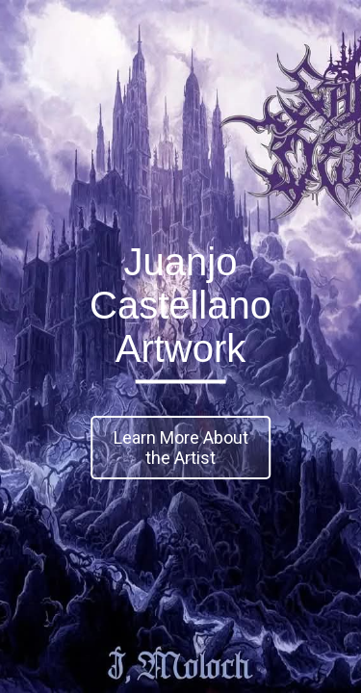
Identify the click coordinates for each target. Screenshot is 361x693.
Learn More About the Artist (181, 447)
